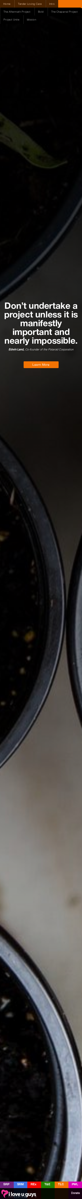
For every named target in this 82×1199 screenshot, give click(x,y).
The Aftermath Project (17, 11)
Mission (31, 19)
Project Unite (11, 19)
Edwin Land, (16, 349)
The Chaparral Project (64, 11)
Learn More (41, 364)
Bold (41, 11)
